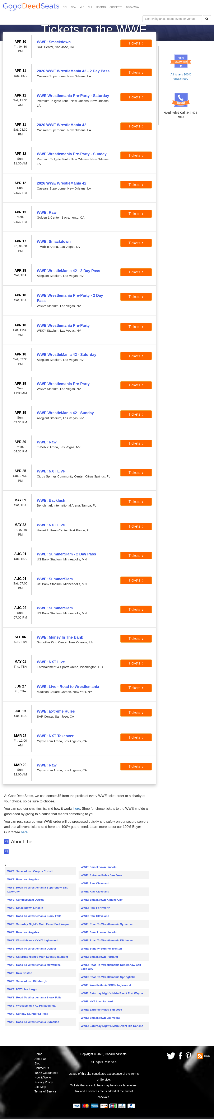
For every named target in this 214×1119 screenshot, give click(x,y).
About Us (40, 1058)
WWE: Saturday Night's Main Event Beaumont (37, 956)
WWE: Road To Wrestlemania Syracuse (33, 1022)
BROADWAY (132, 7)
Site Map (40, 1086)
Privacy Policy (43, 1082)
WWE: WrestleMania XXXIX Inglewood (32, 940)
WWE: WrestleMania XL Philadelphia (31, 1005)
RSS (207, 1055)
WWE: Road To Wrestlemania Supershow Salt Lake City (37, 889)
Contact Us (41, 1068)
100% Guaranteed (46, 1072)
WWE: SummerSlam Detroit (25, 899)
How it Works (43, 1077)
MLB (81, 7)
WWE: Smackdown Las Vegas (100, 1017)
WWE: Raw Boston (19, 973)
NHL (90, 7)
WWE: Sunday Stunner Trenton (101, 948)
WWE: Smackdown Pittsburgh (27, 981)
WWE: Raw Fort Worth (95, 907)
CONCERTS (116, 7)
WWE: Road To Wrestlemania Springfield (108, 977)
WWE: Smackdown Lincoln (25, 907)
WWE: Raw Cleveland (95, 883)
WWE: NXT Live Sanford (97, 1001)
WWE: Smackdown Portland (99, 956)
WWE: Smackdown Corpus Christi (29, 871)
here (76, 808)
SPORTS (101, 7)
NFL (65, 7)
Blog (37, 1063)
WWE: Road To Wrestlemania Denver (31, 948)
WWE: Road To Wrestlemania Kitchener (107, 940)
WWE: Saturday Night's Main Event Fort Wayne (38, 924)
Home (38, 1054)
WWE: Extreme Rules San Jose (101, 875)
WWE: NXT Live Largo (22, 989)
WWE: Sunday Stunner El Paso (27, 1013)
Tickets (136, 43)
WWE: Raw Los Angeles (23, 879)
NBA (73, 7)
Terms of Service (45, 1091)
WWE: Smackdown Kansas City (101, 899)
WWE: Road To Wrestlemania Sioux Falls (34, 916)
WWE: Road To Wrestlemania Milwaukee (34, 964)
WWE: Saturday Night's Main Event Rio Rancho (112, 1025)
